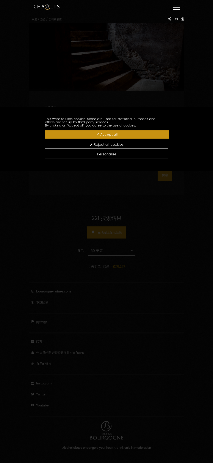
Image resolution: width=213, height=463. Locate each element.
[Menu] (176, 7)
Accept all (107, 134)
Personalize (106, 154)
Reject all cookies (107, 144)
